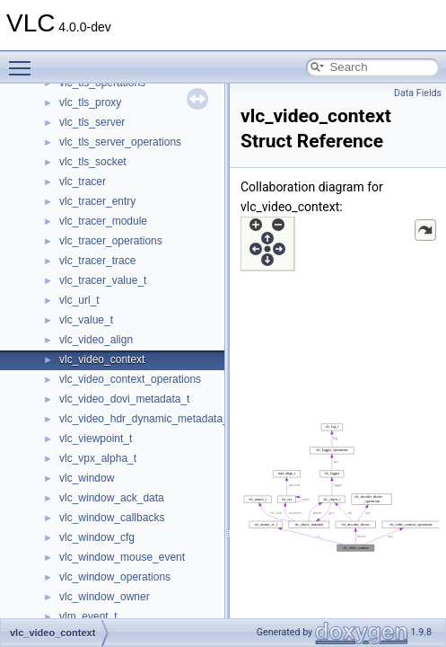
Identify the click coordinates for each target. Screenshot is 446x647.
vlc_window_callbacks (111, 517)
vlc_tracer (82, 181)
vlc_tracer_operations (110, 241)
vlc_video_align (96, 339)
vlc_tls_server (92, 122)
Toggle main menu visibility (24, 60)
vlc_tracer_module (103, 221)
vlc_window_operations (115, 577)
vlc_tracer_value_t (102, 280)
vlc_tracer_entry (97, 201)
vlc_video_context (101, 359)
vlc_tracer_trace (97, 260)
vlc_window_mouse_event (122, 557)
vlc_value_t (86, 320)
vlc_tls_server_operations (120, 142)
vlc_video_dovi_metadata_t (124, 399)
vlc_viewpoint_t (95, 438)
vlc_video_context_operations (130, 379)
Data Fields (418, 93)
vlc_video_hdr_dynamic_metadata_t (145, 418)
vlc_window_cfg (97, 537)
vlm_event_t (88, 616)
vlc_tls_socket (93, 161)
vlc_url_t (79, 300)
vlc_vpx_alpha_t (97, 458)
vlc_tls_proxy (90, 102)
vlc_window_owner (104, 596)
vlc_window (86, 478)
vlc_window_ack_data (111, 498)
